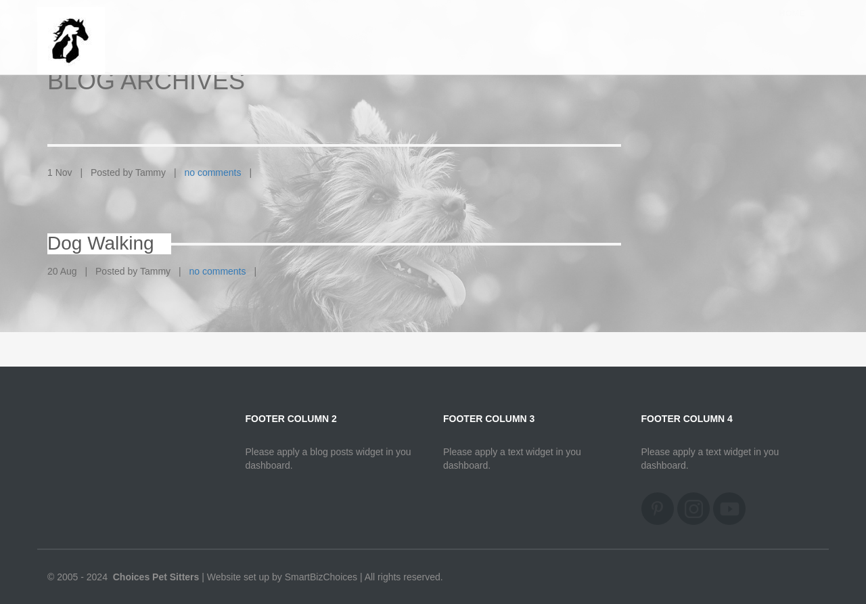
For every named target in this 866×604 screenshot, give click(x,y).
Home (792, 26)
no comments (212, 172)
